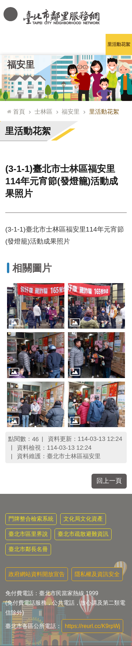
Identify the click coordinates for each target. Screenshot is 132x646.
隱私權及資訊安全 (97, 574)
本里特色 (92, 44)
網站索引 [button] (11, 14)
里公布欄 (13, 44)
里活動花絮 (118, 44)
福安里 (20, 65)
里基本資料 (66, 44)
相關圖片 (32, 268)
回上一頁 (109, 480)
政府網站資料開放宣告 (36, 574)
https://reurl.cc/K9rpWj (92, 626)
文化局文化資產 (83, 519)
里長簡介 (40, 44)
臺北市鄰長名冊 (28, 549)
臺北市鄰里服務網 (66, 17)
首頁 (19, 111)
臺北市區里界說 (28, 534)
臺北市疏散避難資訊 (83, 534)
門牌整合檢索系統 (31, 519)
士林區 (43, 111)
